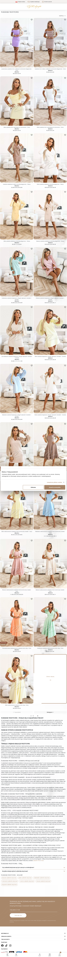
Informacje (4, 933)
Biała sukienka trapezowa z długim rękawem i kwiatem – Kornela (50, 415)
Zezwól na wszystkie (54, 487)
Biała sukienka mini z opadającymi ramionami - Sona (50, 127)
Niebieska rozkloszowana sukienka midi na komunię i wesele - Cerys (50, 532)
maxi (42, 860)
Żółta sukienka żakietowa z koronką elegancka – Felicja (17, 241)
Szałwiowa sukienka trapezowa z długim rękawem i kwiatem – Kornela (17, 298)
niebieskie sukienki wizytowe (41, 878)
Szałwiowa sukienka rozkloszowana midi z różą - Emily (50, 648)
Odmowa (33, 487)
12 (37, 716)
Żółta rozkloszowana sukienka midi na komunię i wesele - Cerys (16, 531)
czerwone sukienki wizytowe (9, 881)
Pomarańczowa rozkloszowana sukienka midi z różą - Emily (16, 648)
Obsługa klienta (6, 936)
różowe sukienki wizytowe (43, 881)
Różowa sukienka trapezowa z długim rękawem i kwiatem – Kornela (50, 298)
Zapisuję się (18, 915)
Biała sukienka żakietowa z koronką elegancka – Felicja (50, 184)
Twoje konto (5, 939)
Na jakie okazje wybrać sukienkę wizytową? (15, 871)
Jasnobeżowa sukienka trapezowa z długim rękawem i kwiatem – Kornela (16, 357)
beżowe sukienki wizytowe (9, 878)
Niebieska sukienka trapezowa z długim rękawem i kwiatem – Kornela (16, 415)
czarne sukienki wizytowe (27, 881)
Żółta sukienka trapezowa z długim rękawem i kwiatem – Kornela (50, 356)
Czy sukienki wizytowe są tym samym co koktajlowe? (18, 867)
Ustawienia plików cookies (54, 482)
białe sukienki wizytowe (25, 878)
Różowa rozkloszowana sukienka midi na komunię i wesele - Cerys (16, 590)
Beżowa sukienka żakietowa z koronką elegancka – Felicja (50, 241)
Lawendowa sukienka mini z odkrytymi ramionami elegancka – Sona (16, 69)
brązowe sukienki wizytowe (9, 884)
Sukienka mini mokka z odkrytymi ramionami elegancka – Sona (50, 69)
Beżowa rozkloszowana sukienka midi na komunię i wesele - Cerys (50, 590)
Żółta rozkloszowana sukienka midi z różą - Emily (16, 705)
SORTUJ (62, 16)
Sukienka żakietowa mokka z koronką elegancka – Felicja (16, 184)
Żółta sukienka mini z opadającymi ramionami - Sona (17, 127)
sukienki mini (36, 860)
